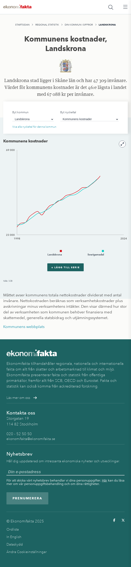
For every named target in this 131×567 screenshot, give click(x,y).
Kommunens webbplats (23, 326)
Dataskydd (14, 544)
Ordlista (12, 529)
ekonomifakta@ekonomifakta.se (30, 439)
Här (104, 480)
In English (13, 537)
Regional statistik (47, 24)
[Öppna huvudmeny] (125, 7)
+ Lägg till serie (65, 267)
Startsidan (22, 24)
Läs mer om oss (21, 398)
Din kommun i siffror (79, 24)
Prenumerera (27, 498)
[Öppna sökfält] (110, 7)
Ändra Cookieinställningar (26, 552)
